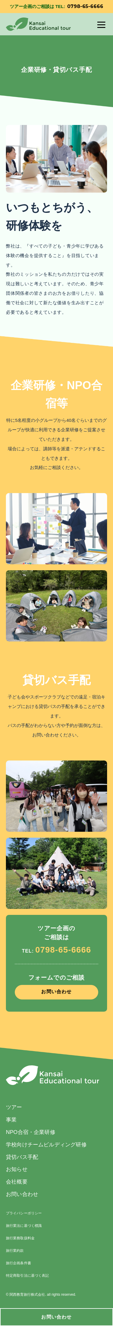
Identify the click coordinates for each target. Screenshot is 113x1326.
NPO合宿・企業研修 (30, 1132)
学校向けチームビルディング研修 (46, 1145)
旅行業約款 (15, 1251)
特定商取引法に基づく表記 (27, 1275)
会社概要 (17, 1182)
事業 (11, 1120)
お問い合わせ (56, 1316)
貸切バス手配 (22, 1157)
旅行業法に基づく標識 (24, 1226)
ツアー (14, 1107)
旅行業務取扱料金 (20, 1238)
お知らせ (17, 1169)
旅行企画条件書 (18, 1263)
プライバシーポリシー (24, 1213)
